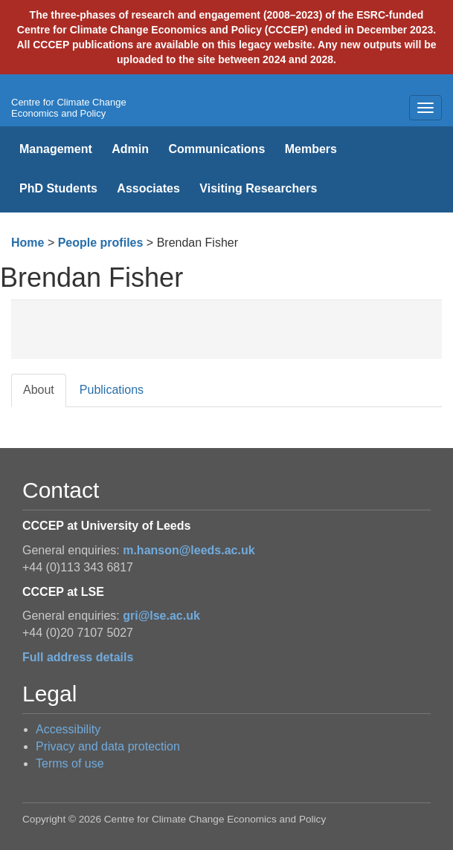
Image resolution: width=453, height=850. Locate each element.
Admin (130, 149)
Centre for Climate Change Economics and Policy (68, 108)
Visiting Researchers (258, 188)
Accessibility (68, 729)
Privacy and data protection (108, 746)
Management (55, 149)
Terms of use (70, 763)
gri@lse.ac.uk (161, 615)
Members (311, 149)
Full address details (77, 657)
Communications (216, 149)
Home (27, 242)
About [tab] (38, 389)
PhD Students (58, 188)
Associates (148, 188)
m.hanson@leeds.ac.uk (188, 550)
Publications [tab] (112, 389)
